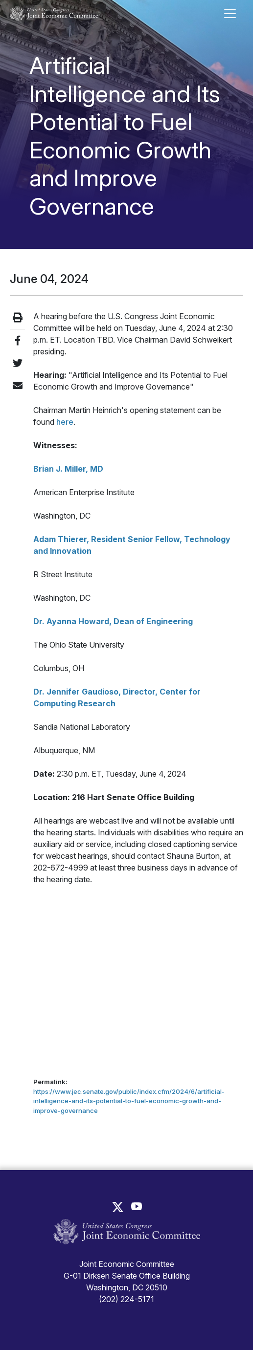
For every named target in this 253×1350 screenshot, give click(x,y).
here (63, 422)
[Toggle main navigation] (230, 13)
